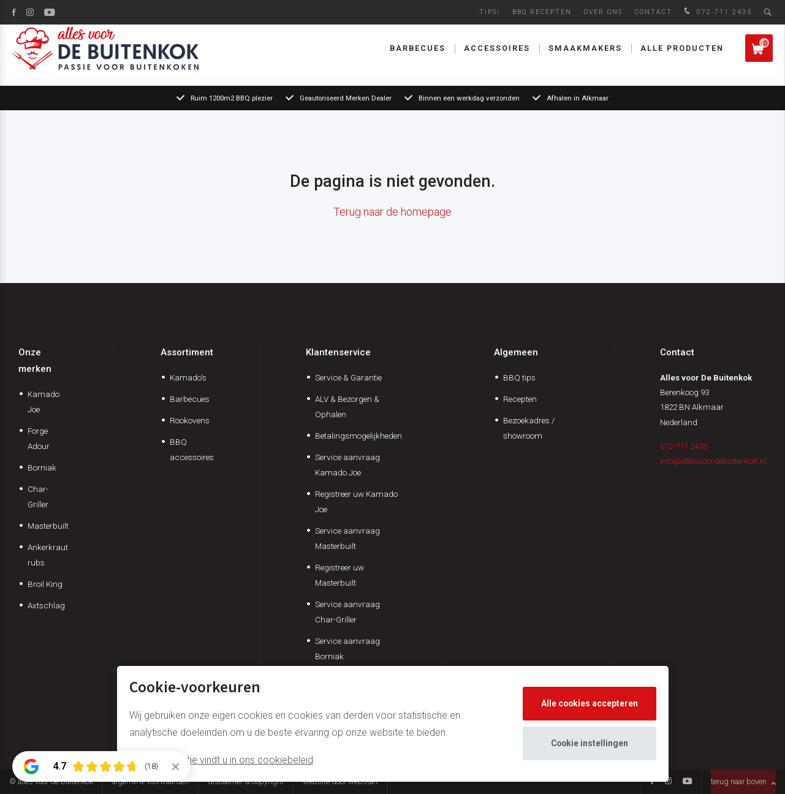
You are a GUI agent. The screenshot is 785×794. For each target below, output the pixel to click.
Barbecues (418, 54)
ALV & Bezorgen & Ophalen (347, 406)
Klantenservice (338, 352)
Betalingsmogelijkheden (358, 435)
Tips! (489, 12)
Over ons (603, 12)
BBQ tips (519, 377)
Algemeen (516, 352)
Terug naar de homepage (392, 211)
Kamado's (188, 377)
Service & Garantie (348, 377)
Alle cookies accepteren (590, 703)
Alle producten (682, 54)
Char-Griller (38, 496)
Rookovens (190, 420)
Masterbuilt (48, 526)
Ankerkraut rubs (48, 554)
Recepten (520, 399)
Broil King (45, 584)
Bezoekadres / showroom (529, 427)
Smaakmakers (585, 54)
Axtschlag (46, 605)
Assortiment (187, 352)
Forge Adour (39, 438)
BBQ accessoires (192, 449)
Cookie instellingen (590, 743)
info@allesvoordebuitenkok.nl (713, 461)
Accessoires (497, 54)
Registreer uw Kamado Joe (356, 501)
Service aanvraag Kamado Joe (347, 464)
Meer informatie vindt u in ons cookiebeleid (221, 760)
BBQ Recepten (542, 12)
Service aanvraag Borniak (347, 648)
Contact (653, 12)
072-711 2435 (716, 12)
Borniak (42, 467)
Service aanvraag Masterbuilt (347, 538)
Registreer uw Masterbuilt (339, 575)
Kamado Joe (43, 401)
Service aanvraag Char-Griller (347, 611)
